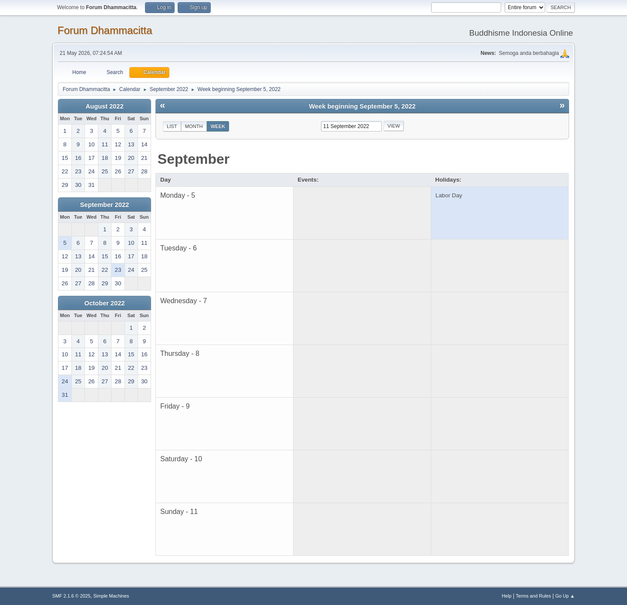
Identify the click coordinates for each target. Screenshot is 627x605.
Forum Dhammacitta (104, 30)
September (193, 159)
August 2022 (104, 106)
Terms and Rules (533, 595)
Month (194, 126)
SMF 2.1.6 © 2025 (71, 595)
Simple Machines (111, 595)
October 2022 (104, 303)
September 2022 (104, 204)
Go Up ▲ (565, 595)
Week (218, 126)
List (172, 126)
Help (507, 595)
